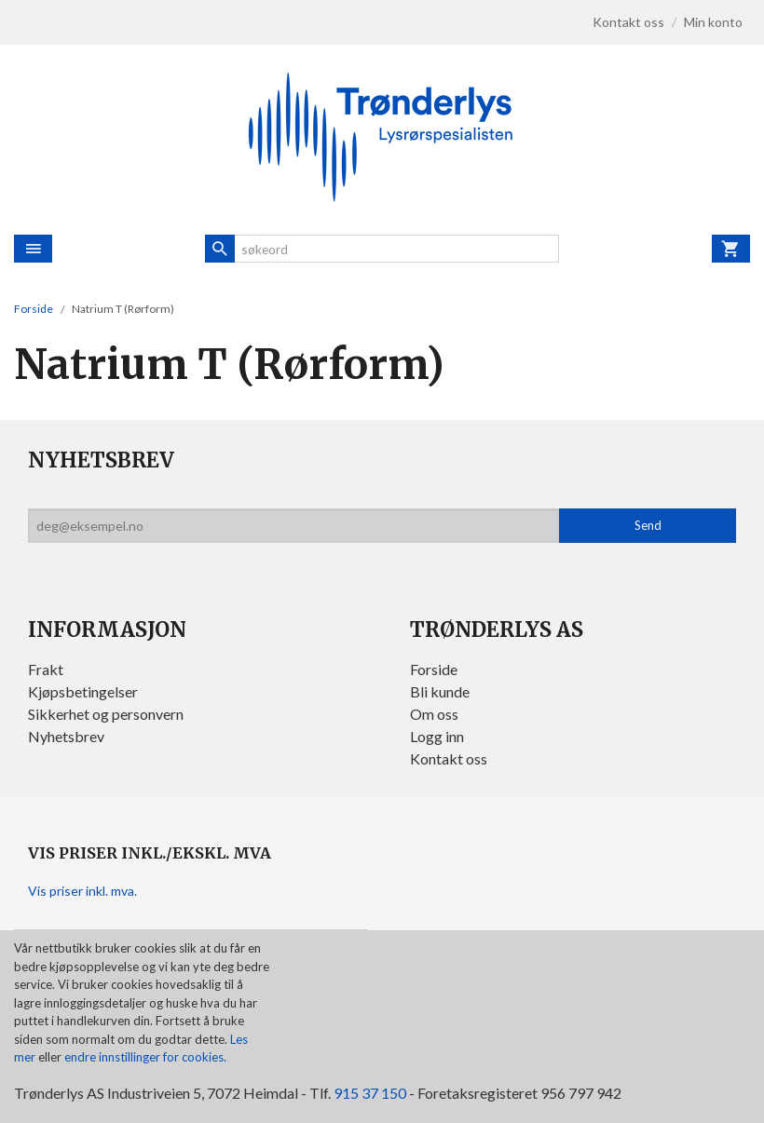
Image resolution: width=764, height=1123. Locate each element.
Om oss (434, 714)
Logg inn (437, 736)
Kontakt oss (448, 758)
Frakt (45, 669)
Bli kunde (440, 691)
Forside (33, 309)
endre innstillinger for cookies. (145, 1056)
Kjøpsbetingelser (83, 691)
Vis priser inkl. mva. (82, 891)
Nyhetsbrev (66, 736)
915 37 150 (370, 1093)
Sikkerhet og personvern (106, 714)
